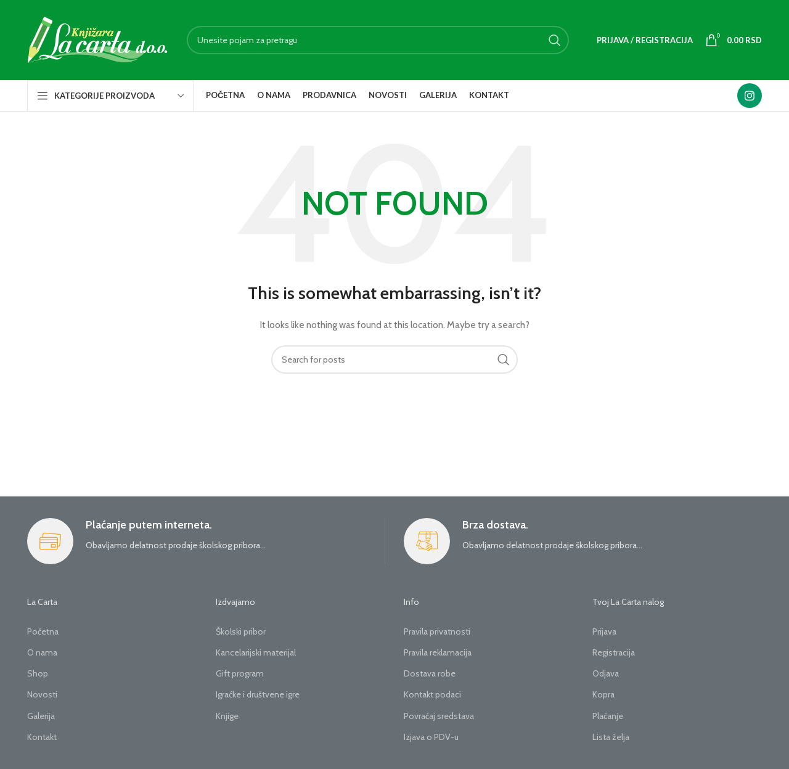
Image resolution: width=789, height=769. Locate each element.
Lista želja (610, 736)
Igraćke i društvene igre (258, 694)
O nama (42, 652)
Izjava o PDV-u (431, 736)
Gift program (240, 673)
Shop (37, 673)
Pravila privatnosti (437, 631)
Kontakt (42, 736)
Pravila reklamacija (438, 652)
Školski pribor (241, 631)
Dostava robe (430, 673)
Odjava (605, 673)
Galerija (41, 716)
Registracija (613, 652)
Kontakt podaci (432, 694)
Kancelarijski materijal (256, 652)
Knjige (227, 716)
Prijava (604, 631)
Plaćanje (607, 716)
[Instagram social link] (749, 95)
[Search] (378, 40)
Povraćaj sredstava (439, 716)
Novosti (42, 694)
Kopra (603, 694)
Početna (43, 631)
